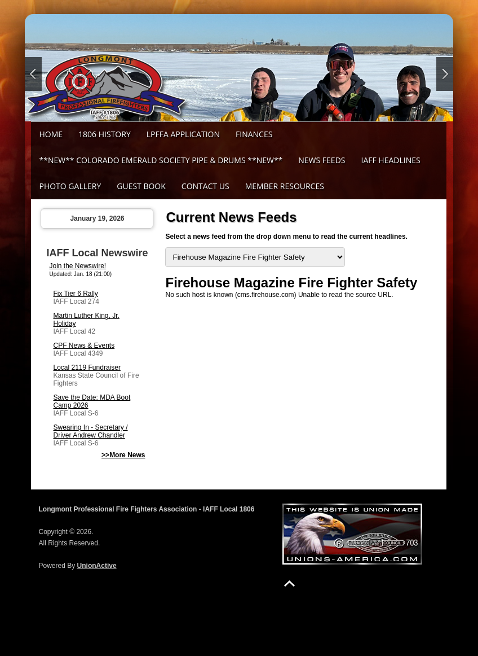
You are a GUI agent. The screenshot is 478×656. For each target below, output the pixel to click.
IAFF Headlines (390, 160)
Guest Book (141, 186)
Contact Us (205, 186)
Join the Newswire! (77, 266)
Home (51, 134)
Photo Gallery (70, 186)
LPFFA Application (183, 134)
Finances (254, 134)
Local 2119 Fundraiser (86, 367)
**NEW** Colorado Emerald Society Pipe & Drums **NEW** (160, 160)
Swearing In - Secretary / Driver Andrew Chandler (90, 431)
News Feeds (321, 160)
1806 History (104, 134)
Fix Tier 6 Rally (75, 294)
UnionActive (97, 566)
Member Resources (284, 186)
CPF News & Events (83, 345)
